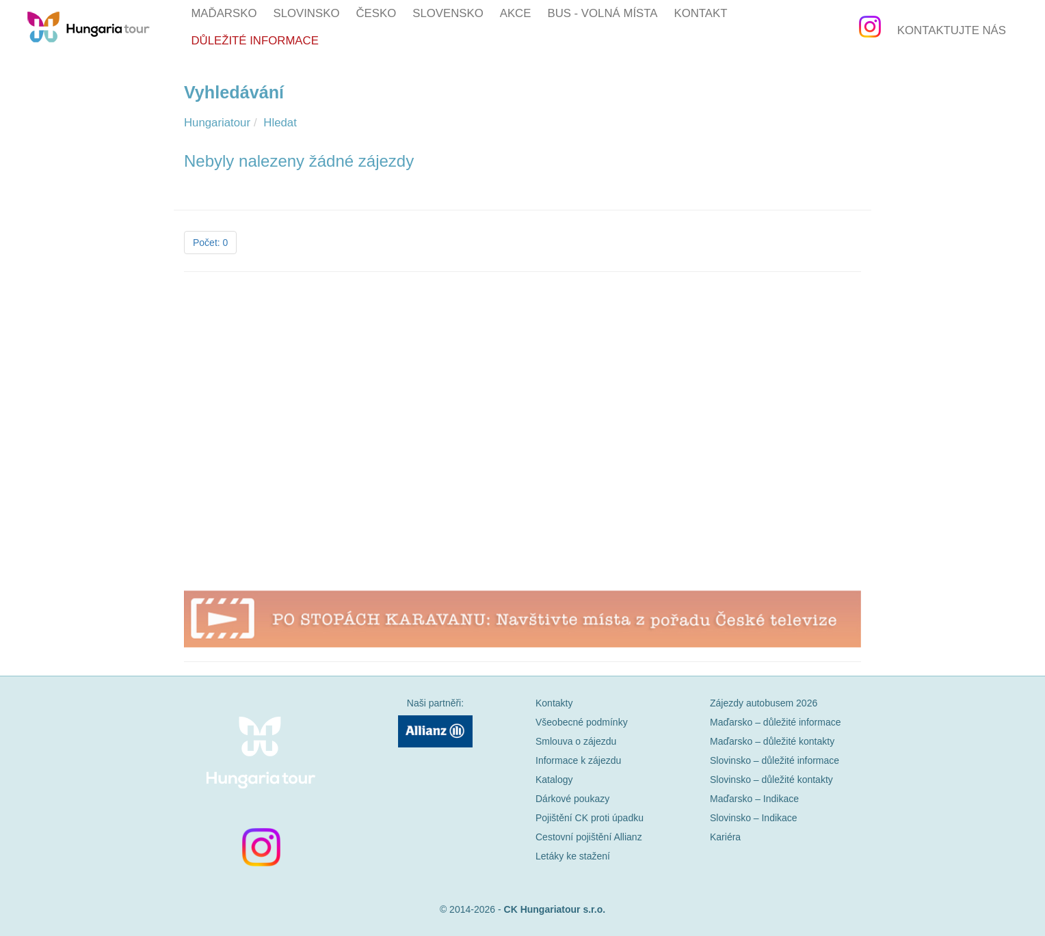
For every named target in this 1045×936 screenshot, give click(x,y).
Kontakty (553, 703)
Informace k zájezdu (578, 760)
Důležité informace (254, 40)
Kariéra (725, 836)
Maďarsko (223, 13)
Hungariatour (217, 122)
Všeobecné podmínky (581, 722)
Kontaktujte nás (951, 30)
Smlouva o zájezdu (575, 741)
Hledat (280, 122)
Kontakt (700, 13)
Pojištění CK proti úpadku (589, 817)
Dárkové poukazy (572, 798)
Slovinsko (306, 13)
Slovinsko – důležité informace (774, 760)
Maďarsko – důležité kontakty (772, 741)
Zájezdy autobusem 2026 (763, 703)
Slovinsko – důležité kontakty (771, 779)
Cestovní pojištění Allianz (588, 836)
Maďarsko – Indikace (754, 798)
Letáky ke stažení (572, 856)
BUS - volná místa (602, 13)
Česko (376, 13)
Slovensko (448, 13)
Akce (515, 13)
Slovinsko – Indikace (753, 817)
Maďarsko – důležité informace (775, 722)
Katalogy (553, 779)
